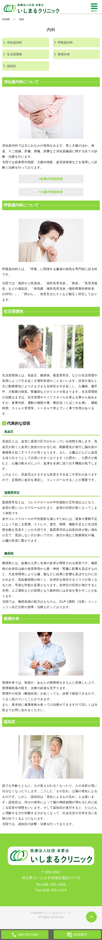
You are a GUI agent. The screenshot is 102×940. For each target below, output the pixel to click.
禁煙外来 (64, 54)
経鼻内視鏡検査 (51, 179)
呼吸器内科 (65, 42)
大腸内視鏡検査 (51, 192)
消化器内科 (14, 42)
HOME (6, 19)
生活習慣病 (14, 54)
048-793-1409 (54, 884)
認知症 (11, 66)
